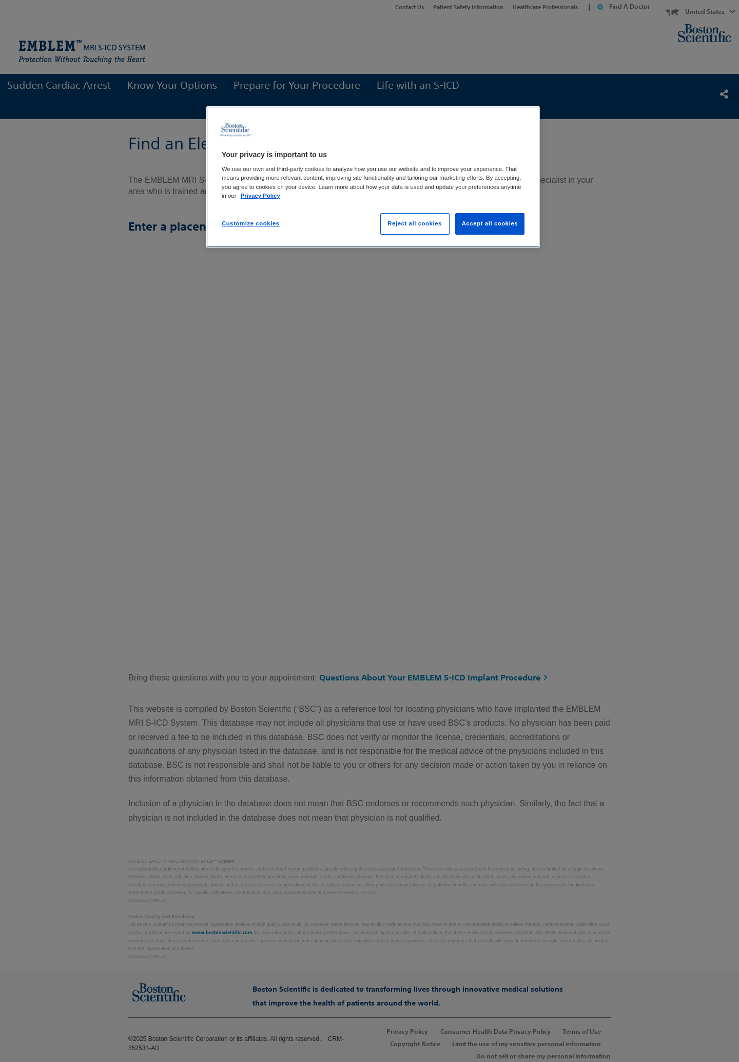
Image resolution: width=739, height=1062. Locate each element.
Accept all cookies (490, 223)
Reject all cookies (414, 223)
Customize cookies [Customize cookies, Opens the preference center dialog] (251, 223)
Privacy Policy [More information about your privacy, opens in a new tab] (260, 196)
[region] (373, 177)
